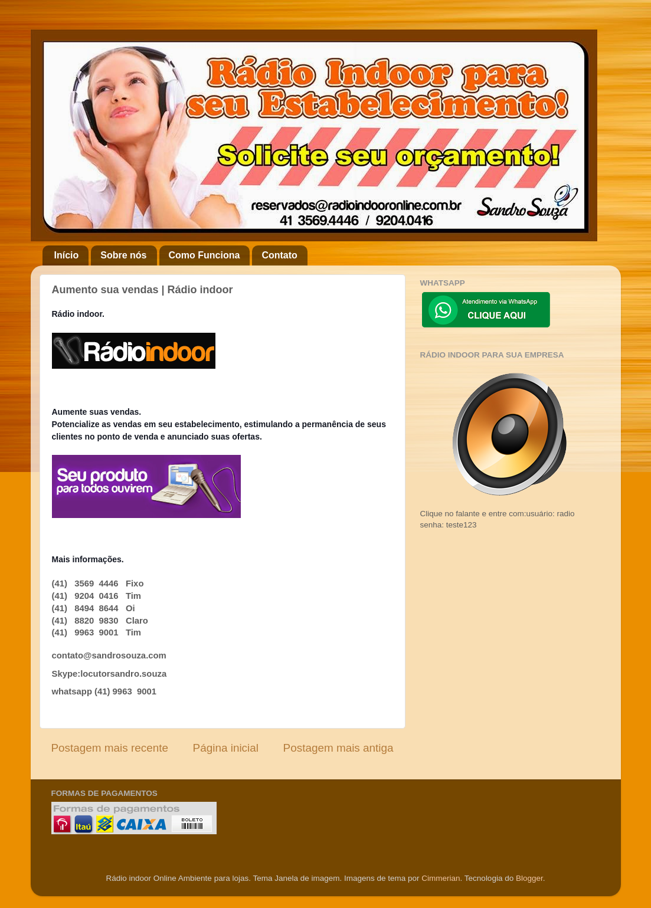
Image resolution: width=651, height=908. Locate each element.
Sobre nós (123, 255)
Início (66, 255)
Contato (279, 255)
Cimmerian (440, 878)
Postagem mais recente (109, 748)
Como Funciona (204, 255)
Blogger (529, 878)
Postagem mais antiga (338, 748)
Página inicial (226, 748)
